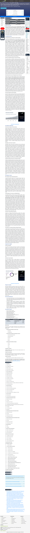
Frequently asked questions (2, 23)
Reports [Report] (2, 519)
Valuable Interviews (13, 522)
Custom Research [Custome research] (3, 517)
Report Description (2, 20)
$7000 (22, 14)
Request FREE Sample (2, 28)
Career (22, 517)
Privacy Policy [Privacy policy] (23, 522)
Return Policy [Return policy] (23, 520)
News (12, 517)
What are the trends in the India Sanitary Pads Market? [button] (13, 481)
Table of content (2, 21)
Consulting (2, 518)
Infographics (13, 519)
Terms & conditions (23, 521)
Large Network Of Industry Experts (28, 63)
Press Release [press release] (3, 521)
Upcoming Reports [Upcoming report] (3, 520)
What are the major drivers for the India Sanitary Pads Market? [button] (13, 486)
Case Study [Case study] (12, 520)
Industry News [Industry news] (13, 521)
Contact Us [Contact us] (22, 519)
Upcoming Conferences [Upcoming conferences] (4, 523)
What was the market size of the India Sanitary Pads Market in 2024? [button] (14, 476)
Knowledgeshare (13, 518)
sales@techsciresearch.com (6, 528)
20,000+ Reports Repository (28, 59)
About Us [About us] (22, 518)
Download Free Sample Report (15, 124)
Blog (2, 522)
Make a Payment (23, 523)
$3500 (22, 11)
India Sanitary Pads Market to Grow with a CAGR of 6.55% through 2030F (27, 35)
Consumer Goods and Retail (5, 2)
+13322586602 (5, 529)
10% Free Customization (28, 61)
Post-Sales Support (28, 56)
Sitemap (12, 523)
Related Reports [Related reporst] (2, 25)
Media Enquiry (15, 16)
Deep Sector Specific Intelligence (28, 66)
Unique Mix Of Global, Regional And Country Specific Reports (28, 70)
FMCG (10, 2)
